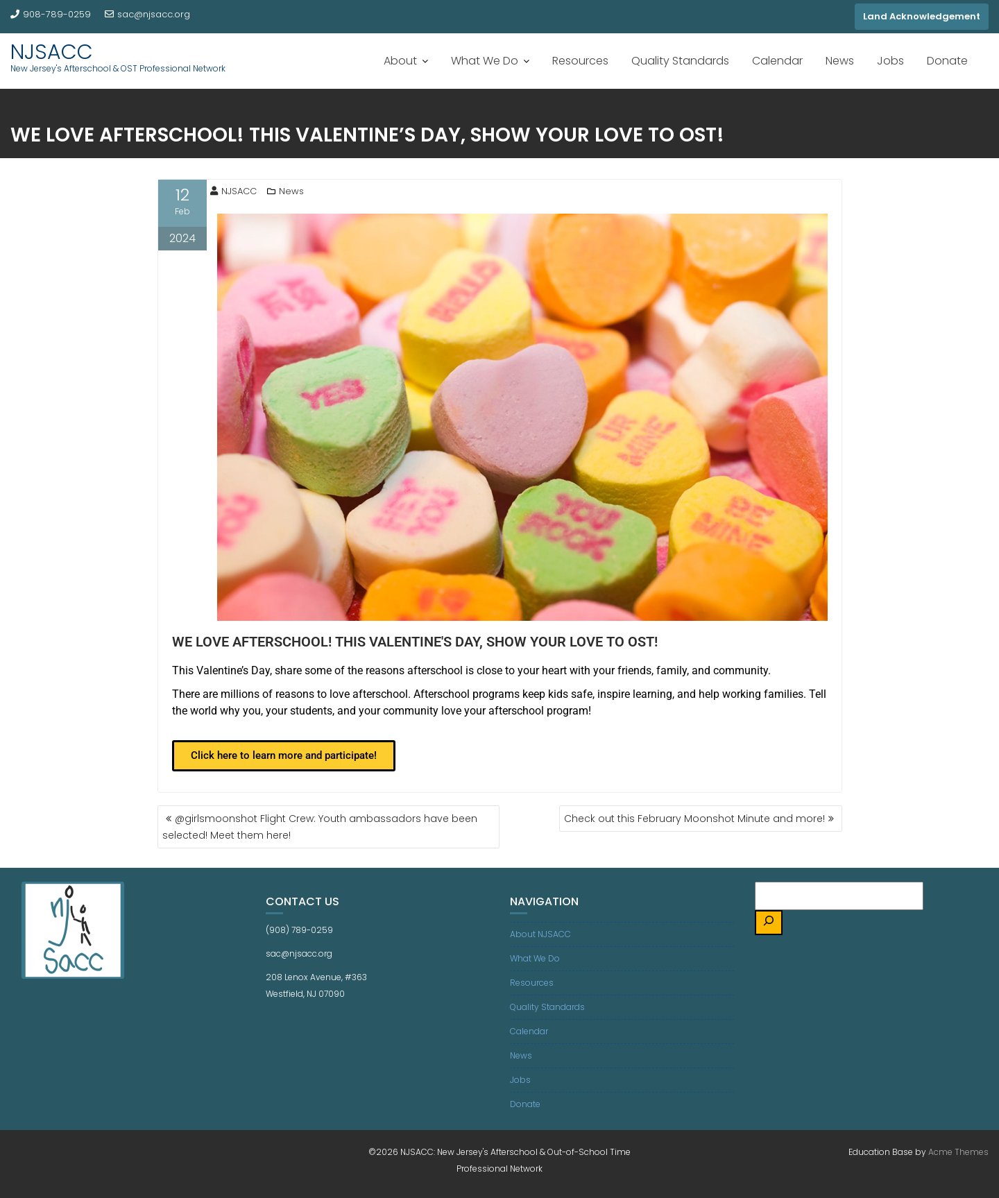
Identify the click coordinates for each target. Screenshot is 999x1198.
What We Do (484, 61)
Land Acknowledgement (921, 16)
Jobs (890, 61)
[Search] (769, 923)
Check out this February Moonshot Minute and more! (694, 818)
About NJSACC (540, 934)
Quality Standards (680, 61)
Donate (947, 61)
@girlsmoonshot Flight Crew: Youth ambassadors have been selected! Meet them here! (319, 827)
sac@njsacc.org (147, 14)
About (400, 61)
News (840, 61)
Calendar (777, 61)
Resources (580, 61)
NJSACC (51, 52)
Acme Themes (958, 1152)
